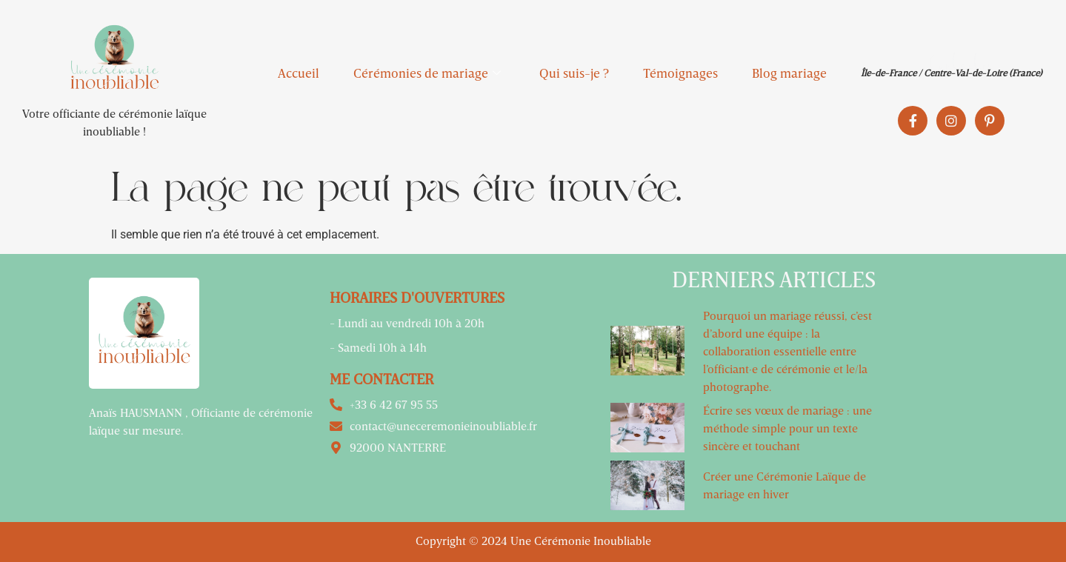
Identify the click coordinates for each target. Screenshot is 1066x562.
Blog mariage (789, 73)
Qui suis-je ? (574, 73)
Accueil (298, 73)
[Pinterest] (990, 121)
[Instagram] (951, 121)
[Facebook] (912, 121)
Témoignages (680, 73)
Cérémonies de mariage (427, 73)
